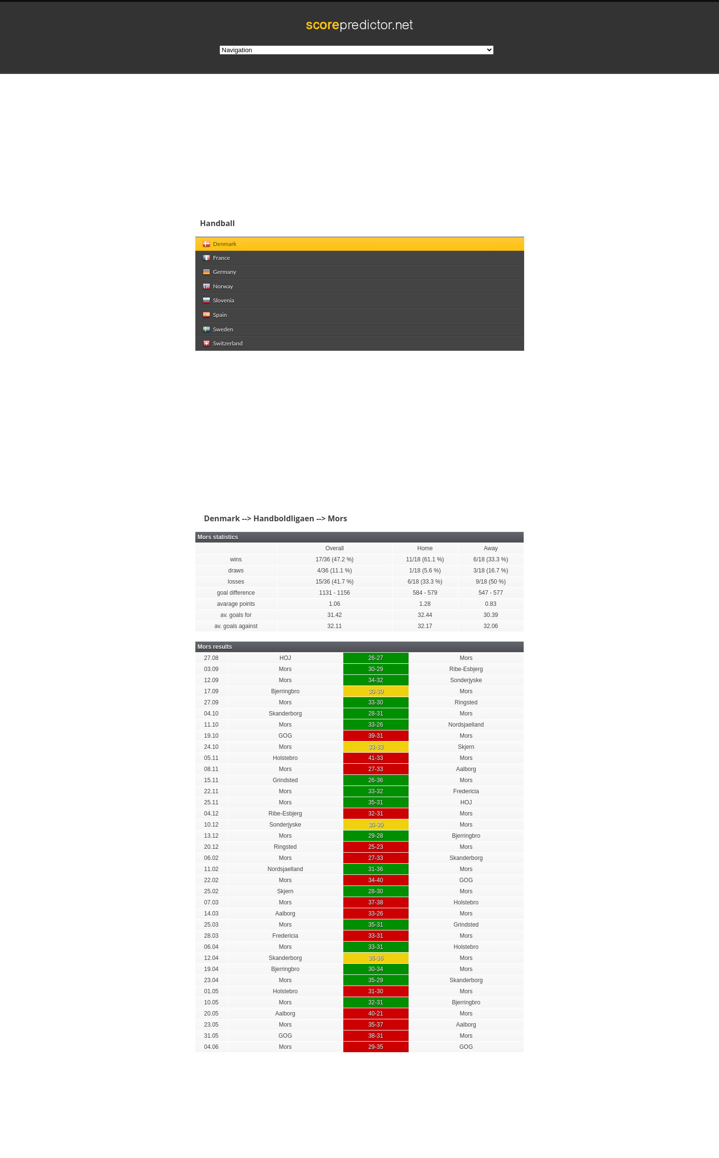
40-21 (375, 1013)
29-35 (375, 1047)
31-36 (375, 869)
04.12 (211, 813)
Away (491, 548)
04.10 (211, 713)
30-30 (375, 691)
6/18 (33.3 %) (490, 559)
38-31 (375, 1035)
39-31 (375, 735)
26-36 (375, 780)
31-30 (375, 991)
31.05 (211, 1035)
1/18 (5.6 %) (424, 570)
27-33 (375, 769)
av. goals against (235, 626)
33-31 (375, 935)
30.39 (491, 615)
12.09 (211, 680)
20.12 (211, 846)
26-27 (375, 658)
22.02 (211, 880)
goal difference (236, 592)
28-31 (375, 713)
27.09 (211, 702)
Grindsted (285, 780)
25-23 (375, 846)
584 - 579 (425, 592)
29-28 (375, 835)
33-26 (375, 724)
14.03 (211, 913)
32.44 (425, 615)
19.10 (211, 735)
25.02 (211, 891)
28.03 (211, 935)
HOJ (285, 658)
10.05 (211, 1002)
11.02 (211, 869)
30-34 (375, 969)
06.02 (211, 858)
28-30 (375, 891)
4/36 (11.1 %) (334, 570)
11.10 (211, 724)
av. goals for (235, 615)
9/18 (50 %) (491, 581)
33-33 (375, 746)
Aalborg (466, 769)
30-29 (375, 669)
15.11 (211, 780)
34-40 (375, 880)
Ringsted (466, 702)
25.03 (211, 924)
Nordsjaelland (466, 724)
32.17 (425, 626)
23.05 (211, 1024)
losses (236, 581)
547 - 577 (491, 592)
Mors (466, 658)
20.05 (211, 1013)
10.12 (211, 824)
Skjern (466, 746)
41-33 (375, 758)
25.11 (211, 802)
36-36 (375, 958)
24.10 (211, 746)
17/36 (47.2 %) (335, 559)
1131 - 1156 (334, 592)
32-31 (375, 813)
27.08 (211, 658)
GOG (285, 735)
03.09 (211, 669)
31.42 (334, 615)
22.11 (211, 791)
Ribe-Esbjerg (466, 669)
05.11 (211, 758)
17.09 (211, 691)
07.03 (211, 902)
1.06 (334, 603)
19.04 (211, 969)
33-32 (375, 791)
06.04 (211, 947)
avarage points (236, 603)
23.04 (211, 980)
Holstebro (285, 758)
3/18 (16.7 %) (490, 570)
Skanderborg (285, 713)
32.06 (491, 626)
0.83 (490, 603)
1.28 (424, 603)
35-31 (375, 802)
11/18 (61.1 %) (425, 559)
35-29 (375, 980)
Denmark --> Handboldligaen (257, 518)
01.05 (211, 991)
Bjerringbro (285, 691)
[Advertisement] (422, 142)
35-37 (375, 1024)
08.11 (211, 769)
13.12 (211, 835)
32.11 (334, 626)
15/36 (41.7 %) (335, 581)
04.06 (211, 1047)
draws (236, 570)
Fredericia (466, 791)
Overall (334, 548)
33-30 (375, 702)
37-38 (375, 902)
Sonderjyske (466, 680)
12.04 (211, 958)
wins (236, 559)
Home (425, 548)
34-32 (375, 680)
